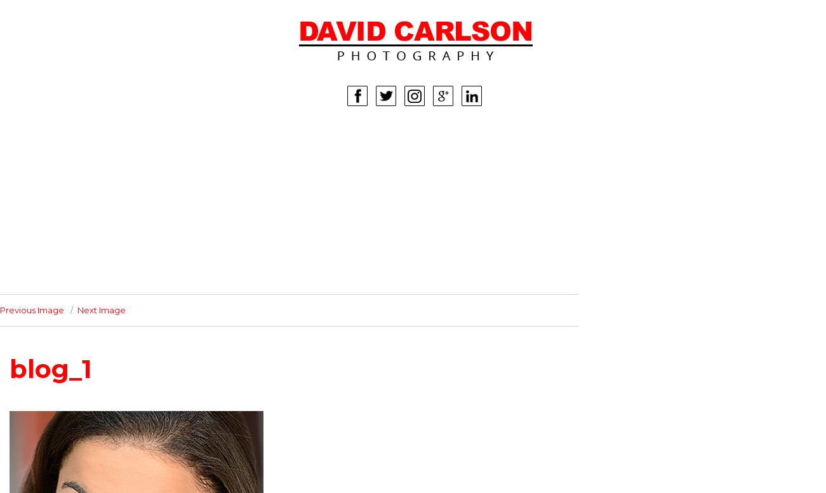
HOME (62, 141)
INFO (59, 256)
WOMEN (67, 160)
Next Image (101, 310)
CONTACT (70, 275)
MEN (58, 179)
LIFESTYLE (71, 218)
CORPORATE (77, 237)
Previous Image (32, 310)
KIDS (59, 198)
